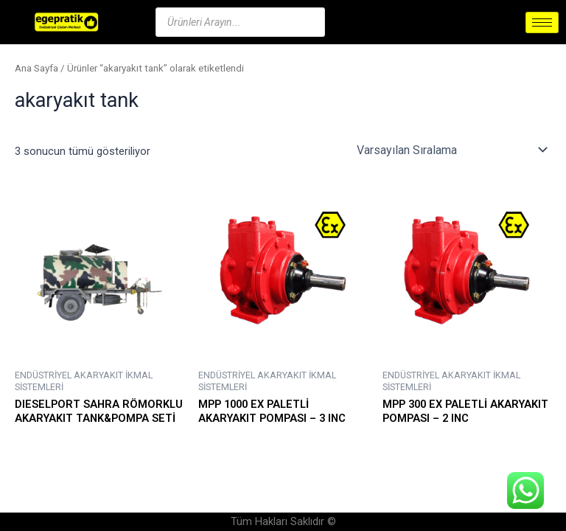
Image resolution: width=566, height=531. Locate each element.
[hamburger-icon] (542, 22)
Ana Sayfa (36, 68)
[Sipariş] (451, 149)
